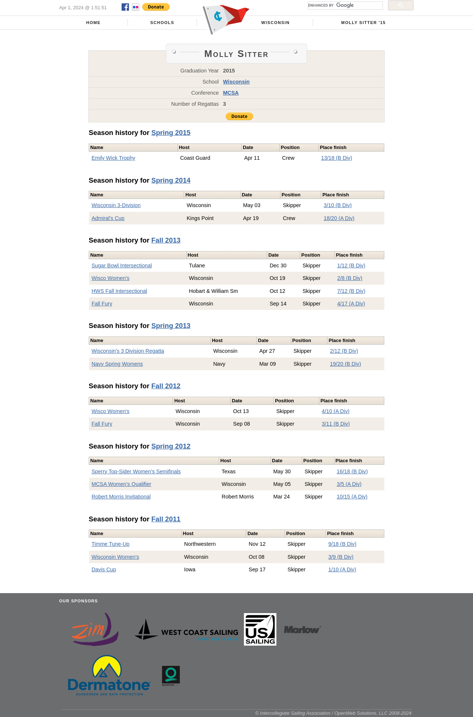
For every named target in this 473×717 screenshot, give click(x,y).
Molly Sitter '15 (363, 22)
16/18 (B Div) (352, 471)
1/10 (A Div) (342, 569)
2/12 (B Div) (344, 351)
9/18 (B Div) (343, 544)
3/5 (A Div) (349, 484)
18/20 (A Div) (339, 218)
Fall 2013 (165, 240)
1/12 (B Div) (351, 265)
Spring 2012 (170, 446)
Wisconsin (275, 22)
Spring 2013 (170, 325)
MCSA (231, 93)
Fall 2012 (165, 386)
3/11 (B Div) (336, 424)
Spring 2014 (170, 180)
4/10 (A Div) (336, 411)
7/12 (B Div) (351, 291)
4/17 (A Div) (351, 304)
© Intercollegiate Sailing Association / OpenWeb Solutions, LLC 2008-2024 (333, 713)
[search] (344, 5)
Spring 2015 (170, 132)
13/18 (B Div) (336, 158)
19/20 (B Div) (345, 364)
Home (93, 22)
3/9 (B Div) (341, 557)
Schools (162, 22)
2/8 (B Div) (350, 278)
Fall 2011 (165, 519)
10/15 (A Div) (352, 497)
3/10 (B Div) (338, 205)
